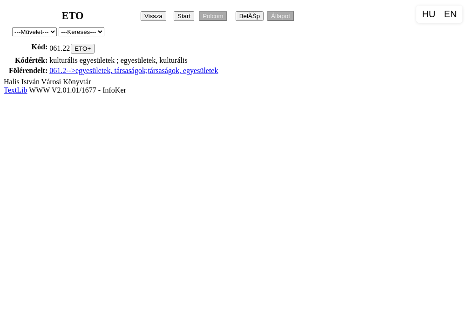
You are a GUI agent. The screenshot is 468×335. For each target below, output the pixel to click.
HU (428, 14)
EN (450, 14)
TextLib (15, 90)
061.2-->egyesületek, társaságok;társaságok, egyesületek (133, 70)
